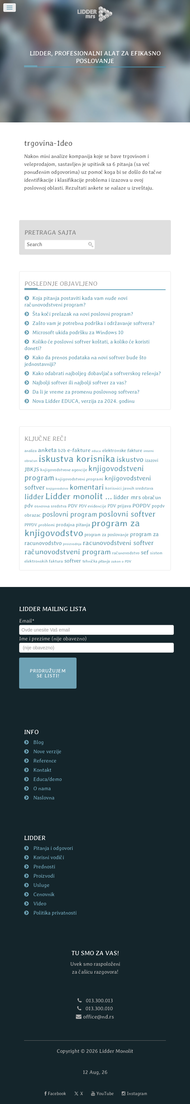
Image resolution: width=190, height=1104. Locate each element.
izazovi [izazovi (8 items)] (151, 460)
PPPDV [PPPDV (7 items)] (30, 524)
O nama (41, 788)
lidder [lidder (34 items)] (34, 496)
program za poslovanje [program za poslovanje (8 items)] (106, 534)
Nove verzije (46, 751)
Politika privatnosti (54, 913)
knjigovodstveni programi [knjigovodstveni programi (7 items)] (79, 478)
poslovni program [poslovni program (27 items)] (69, 514)
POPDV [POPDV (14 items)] (141, 505)
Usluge (40, 885)
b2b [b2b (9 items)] (62, 450)
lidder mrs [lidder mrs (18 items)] (127, 497)
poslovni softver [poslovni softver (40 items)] (127, 513)
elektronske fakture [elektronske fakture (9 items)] (122, 450)
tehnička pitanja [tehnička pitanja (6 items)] (96, 561)
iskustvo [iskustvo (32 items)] (129, 459)
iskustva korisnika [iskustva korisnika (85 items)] (77, 458)
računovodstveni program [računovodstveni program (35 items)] (67, 551)
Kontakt (41, 770)
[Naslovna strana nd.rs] (95, 14)
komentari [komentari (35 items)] (87, 487)
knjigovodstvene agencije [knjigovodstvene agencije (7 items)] (63, 469)
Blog (38, 742)
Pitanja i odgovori (52, 848)
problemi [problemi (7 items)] (46, 524)
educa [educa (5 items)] (96, 451)
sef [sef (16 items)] (145, 552)
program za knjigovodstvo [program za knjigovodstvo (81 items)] (82, 527)
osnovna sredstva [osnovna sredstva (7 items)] (50, 505)
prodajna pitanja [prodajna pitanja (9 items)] (73, 524)
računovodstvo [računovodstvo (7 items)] (126, 552)
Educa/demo (47, 779)
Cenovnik (43, 894)
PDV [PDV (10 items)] (73, 505)
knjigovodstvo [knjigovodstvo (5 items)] (57, 488)
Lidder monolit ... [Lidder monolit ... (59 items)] (78, 496)
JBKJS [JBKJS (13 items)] (31, 469)
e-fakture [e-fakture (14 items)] (78, 450)
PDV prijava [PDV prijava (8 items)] (119, 505)
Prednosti (43, 866)
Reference (44, 761)
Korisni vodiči (48, 857)
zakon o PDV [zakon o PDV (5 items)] (121, 561)
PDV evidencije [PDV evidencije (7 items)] (92, 505)
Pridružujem (48, 673)
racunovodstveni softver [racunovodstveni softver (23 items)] (118, 543)
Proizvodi (43, 876)
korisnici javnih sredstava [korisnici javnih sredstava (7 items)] (129, 488)
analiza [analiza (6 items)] (30, 450)
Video (39, 903)
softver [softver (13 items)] (72, 561)
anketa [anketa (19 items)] (47, 449)
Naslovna (43, 798)
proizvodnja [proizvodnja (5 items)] (72, 544)
